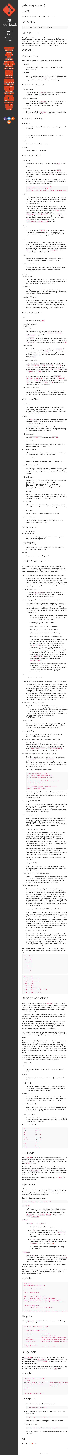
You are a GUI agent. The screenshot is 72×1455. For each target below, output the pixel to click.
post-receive (7, 80)
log (13, 80)
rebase (11, 93)
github (11, 100)
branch (11, 86)
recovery (11, 68)
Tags (9, 34)
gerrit (11, 89)
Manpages (9, 37)
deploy (6, 86)
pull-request (9, 59)
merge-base (9, 107)
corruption (11, 82)
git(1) (31, 1444)
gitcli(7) (52, 1243)
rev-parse (6, 61)
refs (6, 73)
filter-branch (9, 77)
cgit (11, 105)
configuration (9, 75)
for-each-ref (7, 48)
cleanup (7, 55)
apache (7, 102)
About (9, 40)
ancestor (11, 98)
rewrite (6, 100)
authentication (9, 50)
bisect (7, 91)
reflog (5, 82)
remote (6, 93)
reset (11, 102)
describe (9, 109)
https (11, 91)
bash (11, 95)
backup (10, 73)
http (13, 48)
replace (7, 89)
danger (12, 64)
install (12, 61)
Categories (9, 31)
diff (12, 55)
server (6, 98)
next (12, 84)
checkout (7, 84)
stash (7, 105)
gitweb (6, 68)
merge (6, 70)
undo (9, 57)
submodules (9, 66)
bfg (5, 64)
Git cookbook (9, 22)
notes (11, 70)
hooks (7, 95)
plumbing (9, 52)
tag (8, 64)
